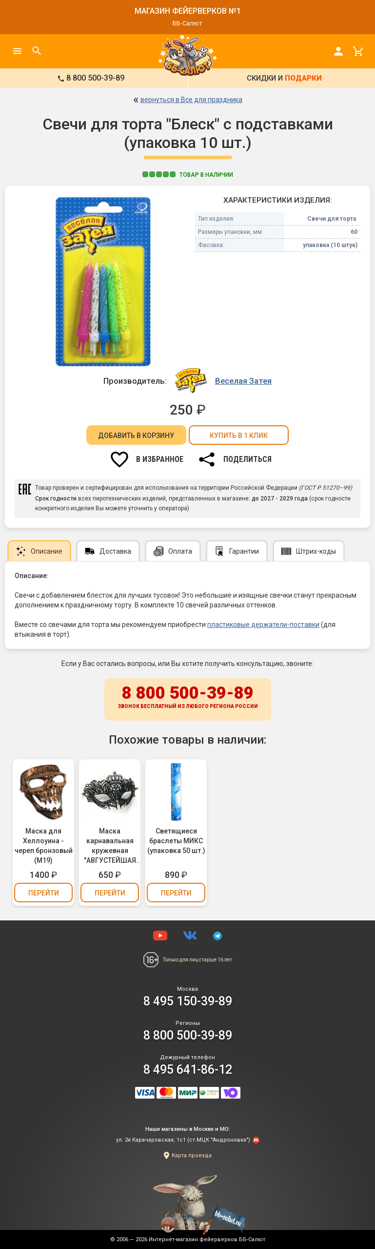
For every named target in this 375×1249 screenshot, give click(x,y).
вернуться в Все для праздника (191, 100)
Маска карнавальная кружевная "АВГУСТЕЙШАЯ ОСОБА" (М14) (110, 846)
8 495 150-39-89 (187, 1001)
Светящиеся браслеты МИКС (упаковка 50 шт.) (176, 840)
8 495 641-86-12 (187, 1069)
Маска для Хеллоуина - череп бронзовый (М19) (44, 845)
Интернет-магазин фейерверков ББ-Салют (207, 1239)
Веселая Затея (243, 381)
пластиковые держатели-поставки (263, 624)
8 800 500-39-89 (188, 697)
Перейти (43, 893)
